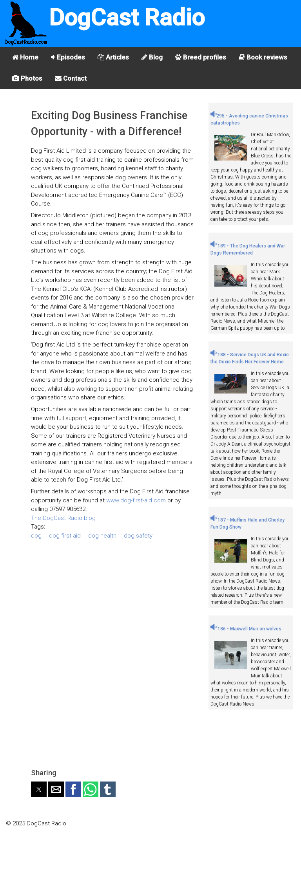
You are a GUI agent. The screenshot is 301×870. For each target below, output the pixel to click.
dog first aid (65, 535)
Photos (27, 78)
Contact (71, 78)
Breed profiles (200, 57)
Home (25, 57)
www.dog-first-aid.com (136, 500)
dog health (102, 535)
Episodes (68, 57)
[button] (39, 789)
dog (36, 535)
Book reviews (263, 57)
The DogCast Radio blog (63, 518)
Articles (113, 57)
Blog (152, 57)
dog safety (138, 535)
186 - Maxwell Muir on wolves (245, 629)
